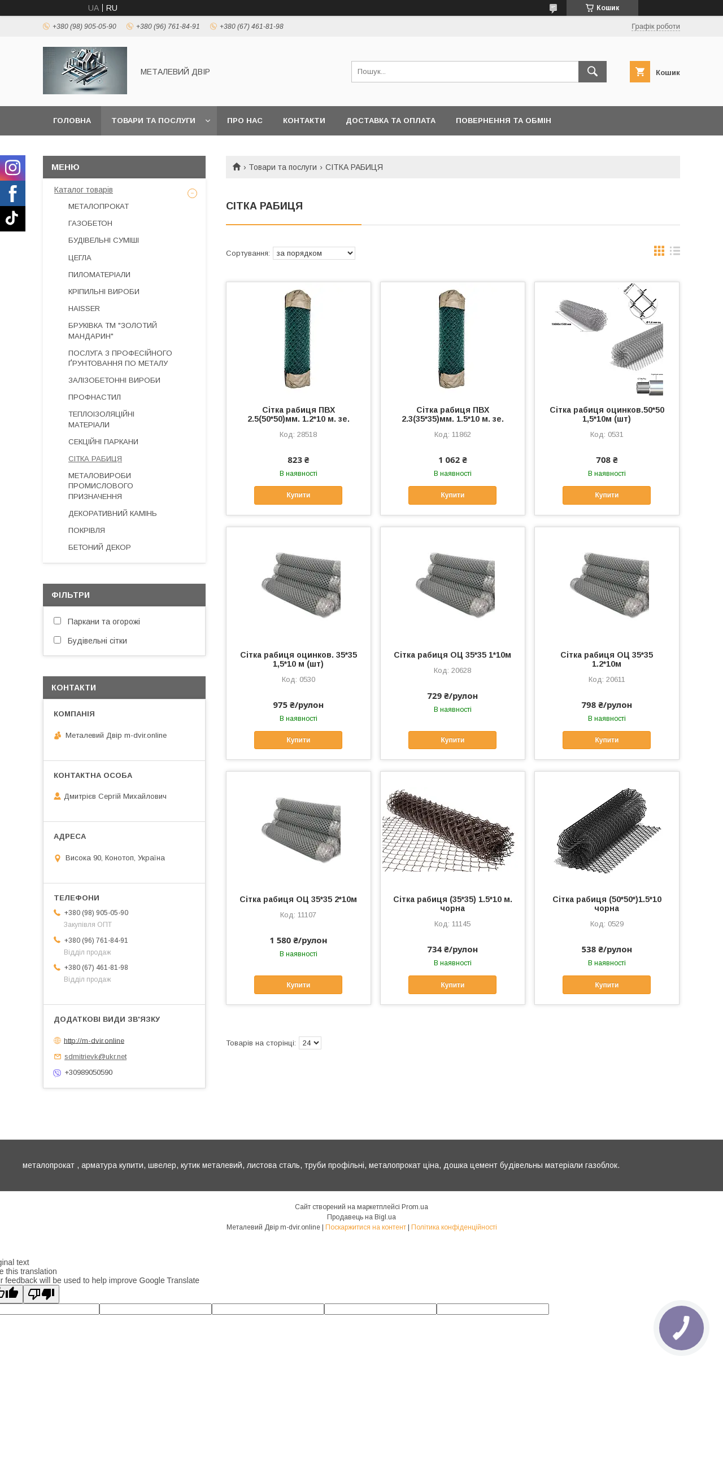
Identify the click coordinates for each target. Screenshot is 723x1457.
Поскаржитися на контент (365, 1227)
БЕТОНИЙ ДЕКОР (99, 547)
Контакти (304, 120)
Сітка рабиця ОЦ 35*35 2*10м (298, 899)
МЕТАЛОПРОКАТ (98, 206)
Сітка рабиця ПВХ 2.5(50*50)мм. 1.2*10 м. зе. (298, 414)
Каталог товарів (83, 189)
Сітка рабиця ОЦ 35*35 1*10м (452, 654)
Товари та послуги (153, 120)
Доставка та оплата (390, 120)
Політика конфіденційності (454, 1227)
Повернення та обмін (503, 120)
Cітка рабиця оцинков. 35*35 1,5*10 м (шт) (298, 659)
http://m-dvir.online (94, 1040)
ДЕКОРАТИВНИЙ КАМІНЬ (112, 513)
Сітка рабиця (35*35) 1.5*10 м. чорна (452, 904)
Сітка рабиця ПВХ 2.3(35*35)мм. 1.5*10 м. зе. (453, 414)
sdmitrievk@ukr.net (95, 1056)
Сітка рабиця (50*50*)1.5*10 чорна (606, 904)
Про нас (245, 120)
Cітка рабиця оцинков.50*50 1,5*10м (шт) (607, 414)
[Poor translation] (41, 1294)
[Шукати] (592, 71)
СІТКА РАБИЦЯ (95, 458)
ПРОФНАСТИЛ (94, 397)
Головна (72, 120)
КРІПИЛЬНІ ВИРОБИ (104, 291)
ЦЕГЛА (80, 257)
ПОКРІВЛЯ (86, 530)
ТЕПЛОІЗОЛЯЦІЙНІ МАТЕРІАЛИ (101, 419)
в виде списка (675, 253)
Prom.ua (415, 1207)
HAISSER (84, 308)
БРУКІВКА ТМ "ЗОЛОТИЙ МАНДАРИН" (112, 330)
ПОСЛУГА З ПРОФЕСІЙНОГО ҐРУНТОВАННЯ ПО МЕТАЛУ (120, 358)
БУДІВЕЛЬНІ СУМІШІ (103, 240)
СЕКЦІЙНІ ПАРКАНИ (103, 441)
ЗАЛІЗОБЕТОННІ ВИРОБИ (114, 380)
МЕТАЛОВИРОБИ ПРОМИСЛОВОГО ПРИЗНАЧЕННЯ (100, 485)
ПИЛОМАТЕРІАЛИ (99, 274)
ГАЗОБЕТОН (90, 223)
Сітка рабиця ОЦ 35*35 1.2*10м (606, 659)
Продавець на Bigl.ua (361, 1217)
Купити (298, 495)
